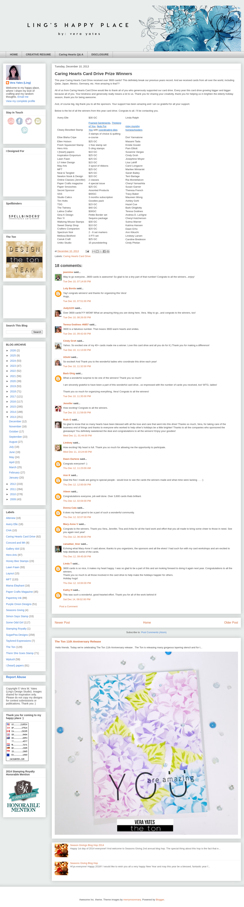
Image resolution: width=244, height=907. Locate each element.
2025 (13, 355)
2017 (13, 396)
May (12, 457)
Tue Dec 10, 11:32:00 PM (77, 366)
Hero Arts (11, 554)
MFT (8, 579)
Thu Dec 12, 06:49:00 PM (77, 536)
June (12, 452)
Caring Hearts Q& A (71, 54)
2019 (13, 386)
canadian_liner (71, 544)
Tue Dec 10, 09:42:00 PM (77, 333)
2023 (13, 365)
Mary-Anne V (70, 524)
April (12, 462)
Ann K (66, 475)
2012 (13, 483)
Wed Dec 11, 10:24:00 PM (77, 451)
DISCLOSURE (100, 54)
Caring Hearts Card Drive (77, 256)
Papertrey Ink (14, 597)
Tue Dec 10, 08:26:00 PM (77, 317)
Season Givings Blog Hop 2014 (87, 845)
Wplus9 (10, 659)
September (16, 436)
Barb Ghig (69, 373)
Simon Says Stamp (17, 616)
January (14, 477)
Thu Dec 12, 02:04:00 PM (77, 500)
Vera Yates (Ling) (20, 82)
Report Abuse (16, 677)
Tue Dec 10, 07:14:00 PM (77, 281)
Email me (23, 96)
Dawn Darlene (71, 459)
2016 (13, 401)
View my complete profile (20, 101)
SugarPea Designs (17, 634)
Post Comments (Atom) (153, 632)
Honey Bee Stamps (17, 561)
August (13, 441)
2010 (13, 494)
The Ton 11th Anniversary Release (78, 641)
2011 (13, 489)
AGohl (66, 357)
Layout (10, 573)
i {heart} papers (15, 665)
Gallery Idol (12, 548)
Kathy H (67, 590)
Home (147, 622)
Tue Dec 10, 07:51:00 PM (77, 301)
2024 (13, 360)
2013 (13, 416)
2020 (13, 381)
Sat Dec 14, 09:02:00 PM (76, 599)
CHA (9, 530)
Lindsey (67, 442)
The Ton (10, 646)
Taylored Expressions (18, 640)
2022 (13, 370)
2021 (13, 376)
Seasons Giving (15, 610)
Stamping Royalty (16, 628)
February (14, 472)
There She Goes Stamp (20, 653)
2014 (13, 411)
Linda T (67, 563)
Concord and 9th (15, 542)
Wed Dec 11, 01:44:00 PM (77, 435)
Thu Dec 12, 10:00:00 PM (77, 583)
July (12, 446)
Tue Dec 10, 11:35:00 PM (77, 396)
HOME (14, 54)
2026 (13, 350)
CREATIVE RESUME (38, 54)
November (15, 426)
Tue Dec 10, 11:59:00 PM (77, 412)
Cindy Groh (69, 340)
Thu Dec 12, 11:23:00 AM (77, 468)
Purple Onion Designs (18, 604)
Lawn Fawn (12, 567)
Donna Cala (70, 507)
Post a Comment (68, 606)
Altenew (10, 517)
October (14, 431)
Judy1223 (68, 308)
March (13, 467)
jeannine (68, 272)
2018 (13, 391)
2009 (13, 499)
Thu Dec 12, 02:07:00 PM (77, 517)
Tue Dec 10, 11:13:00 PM (77, 350)
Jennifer (68, 403)
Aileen (66, 491)
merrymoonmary (132, 899)
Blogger (160, 899)
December (15, 421)
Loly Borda (69, 288)
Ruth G (67, 419)
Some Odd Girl (14, 622)
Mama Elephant (15, 585)
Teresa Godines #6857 (76, 324)
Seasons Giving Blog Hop (84, 863)
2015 (13, 406)
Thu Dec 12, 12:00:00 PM (77, 484)
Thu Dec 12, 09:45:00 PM (77, 556)
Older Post (231, 622)
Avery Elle (12, 524)
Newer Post (62, 622)
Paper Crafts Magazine (19, 591)
